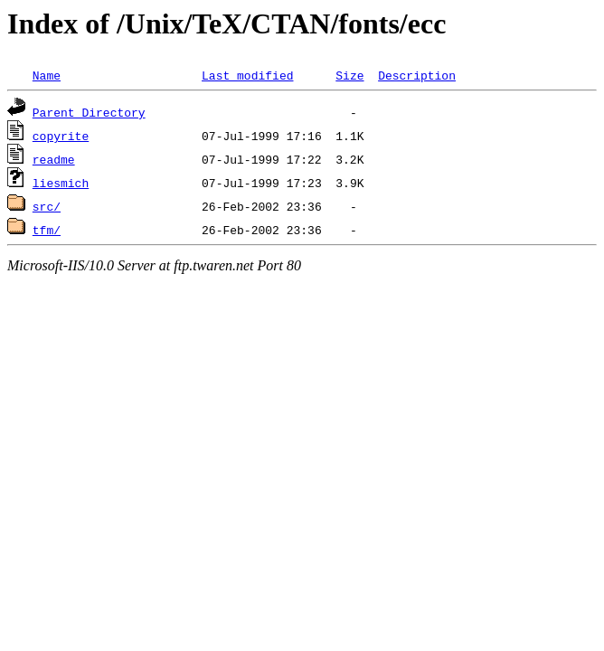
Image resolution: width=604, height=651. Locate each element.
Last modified (247, 75)
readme (54, 159)
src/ (47, 206)
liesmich (61, 183)
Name (47, 75)
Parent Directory (89, 112)
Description (417, 75)
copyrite (61, 135)
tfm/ (47, 230)
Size (349, 75)
